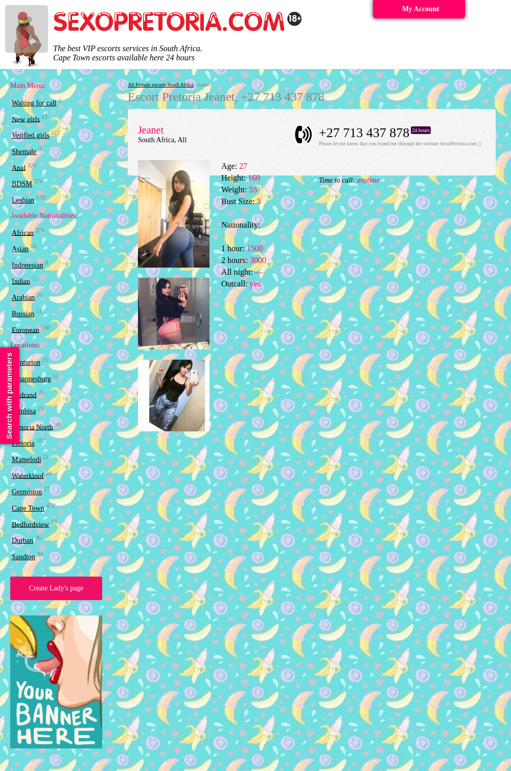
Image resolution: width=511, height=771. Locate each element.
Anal (19, 167)
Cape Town (28, 508)
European (25, 330)
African (23, 232)
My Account (420, 9)
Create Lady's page (56, 588)
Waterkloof (28, 475)
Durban (22, 540)
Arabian (23, 297)
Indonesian (27, 265)
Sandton (23, 557)
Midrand (24, 395)
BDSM (22, 184)
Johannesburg (31, 379)
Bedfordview (30, 524)
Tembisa (24, 411)
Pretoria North (32, 427)
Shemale (24, 152)
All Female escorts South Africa (160, 84)
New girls (26, 119)
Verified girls (30, 135)
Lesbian (23, 200)
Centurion (26, 362)
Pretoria (23, 443)
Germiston (27, 492)
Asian (20, 249)
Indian (21, 281)
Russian (23, 314)
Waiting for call (34, 103)
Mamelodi (26, 460)
